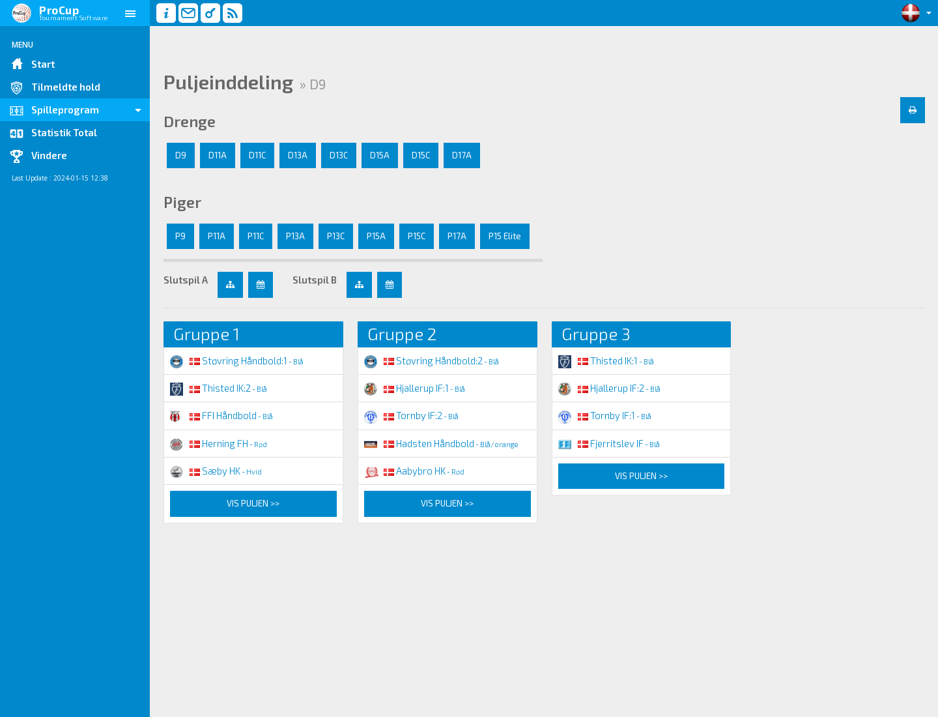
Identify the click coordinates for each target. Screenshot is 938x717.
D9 (180, 155)
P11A (216, 236)
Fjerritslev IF (609, 443)
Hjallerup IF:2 (609, 388)
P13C (336, 236)
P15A (376, 236)
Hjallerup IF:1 (414, 388)
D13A (297, 155)
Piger (182, 202)
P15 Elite (505, 236)
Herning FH (218, 443)
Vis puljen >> (253, 503)
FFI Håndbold (221, 415)
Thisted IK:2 (218, 388)
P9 (180, 236)
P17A (457, 236)
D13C (339, 155)
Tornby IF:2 (411, 415)
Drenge (189, 121)
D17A (462, 155)
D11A (217, 155)
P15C (416, 236)
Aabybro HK (414, 470)
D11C (257, 155)
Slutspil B (314, 279)
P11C (256, 236)
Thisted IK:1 (606, 360)
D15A (380, 155)
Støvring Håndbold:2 (431, 360)
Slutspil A (185, 279)
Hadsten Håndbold (441, 443)
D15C (421, 155)
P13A (295, 236)
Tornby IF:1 (604, 415)
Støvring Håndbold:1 (237, 360)
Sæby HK (216, 470)
